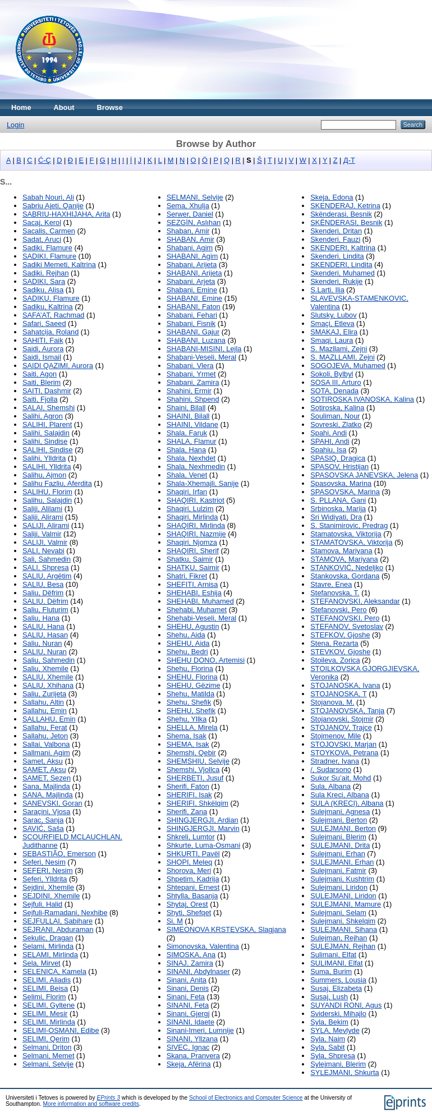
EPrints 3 (109, 1098)
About (64, 107)
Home (21, 107)
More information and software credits (91, 1104)
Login (15, 125)
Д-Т (349, 160)
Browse (110, 107)
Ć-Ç (44, 160)
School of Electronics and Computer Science (246, 1098)
